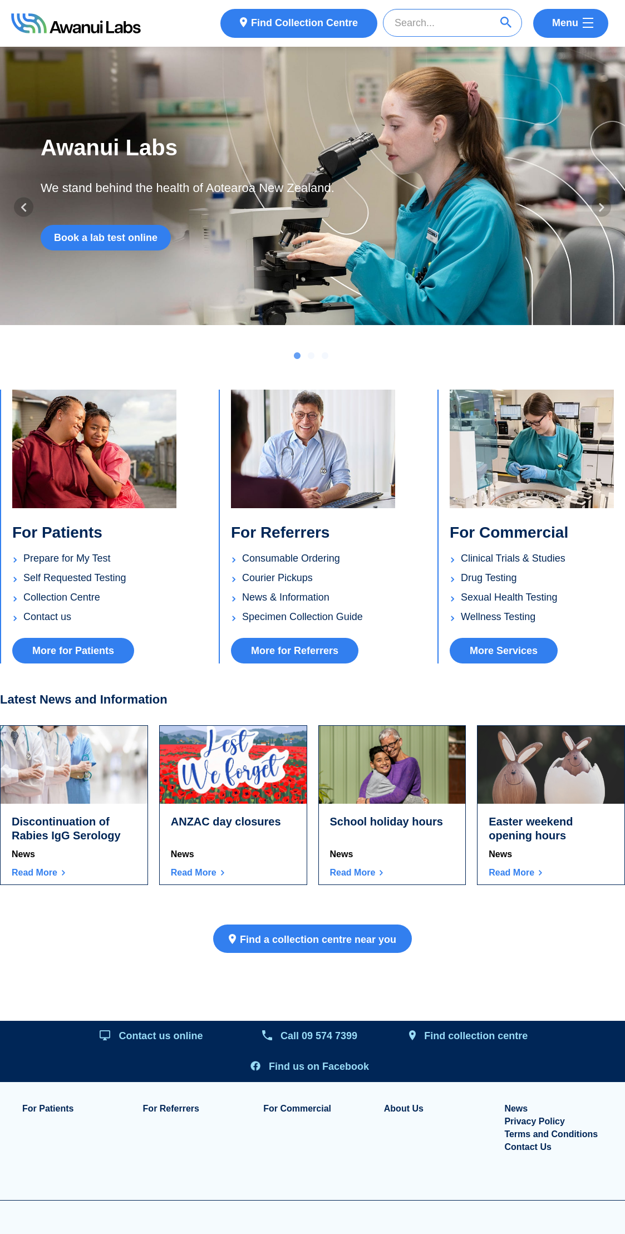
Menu (565, 22)
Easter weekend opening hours (531, 829)
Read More (34, 872)
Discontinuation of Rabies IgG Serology (66, 829)
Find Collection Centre (304, 22)
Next (601, 207)
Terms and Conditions (551, 1134)
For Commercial (297, 1108)
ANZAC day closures (226, 822)
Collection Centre (61, 597)
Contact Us (527, 1147)
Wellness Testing (498, 617)
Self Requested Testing (74, 577)
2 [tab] (311, 356)
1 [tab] (297, 356)
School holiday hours (386, 822)
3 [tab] (325, 356)
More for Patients (73, 651)
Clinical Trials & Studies (513, 558)
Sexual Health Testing (509, 597)
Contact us (47, 617)
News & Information (285, 597)
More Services (504, 651)
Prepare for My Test (67, 558)
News (23, 854)
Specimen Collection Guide (302, 617)
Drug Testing (489, 577)
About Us (404, 1108)
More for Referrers (294, 651)
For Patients (47, 1108)
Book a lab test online (106, 237)
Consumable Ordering (291, 558)
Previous (23, 207)
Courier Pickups (277, 577)
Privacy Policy (534, 1121)
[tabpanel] (312, 186)
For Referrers (171, 1108)
